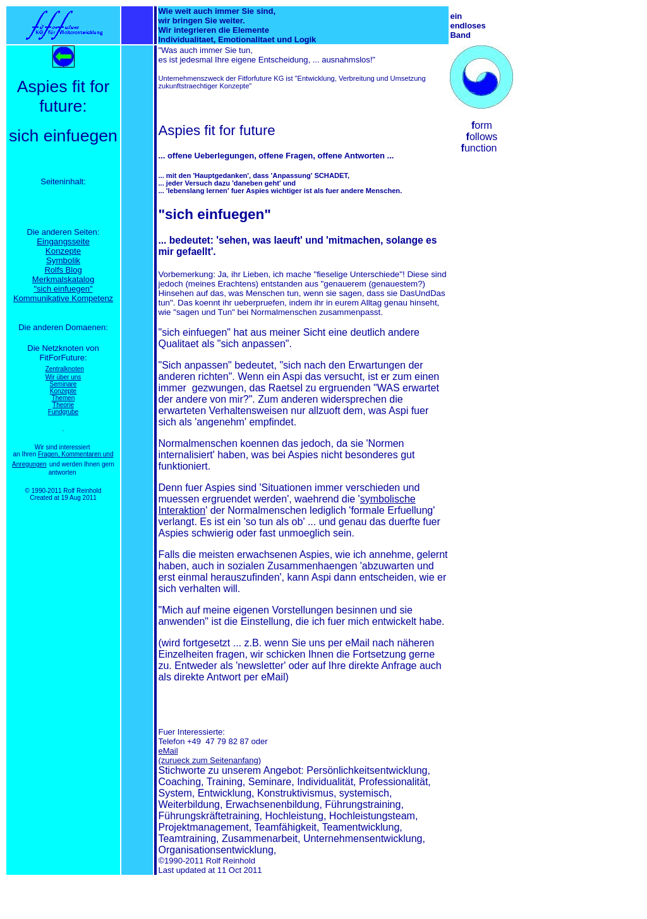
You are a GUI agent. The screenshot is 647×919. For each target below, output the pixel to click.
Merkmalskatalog (63, 279)
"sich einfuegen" (62, 288)
